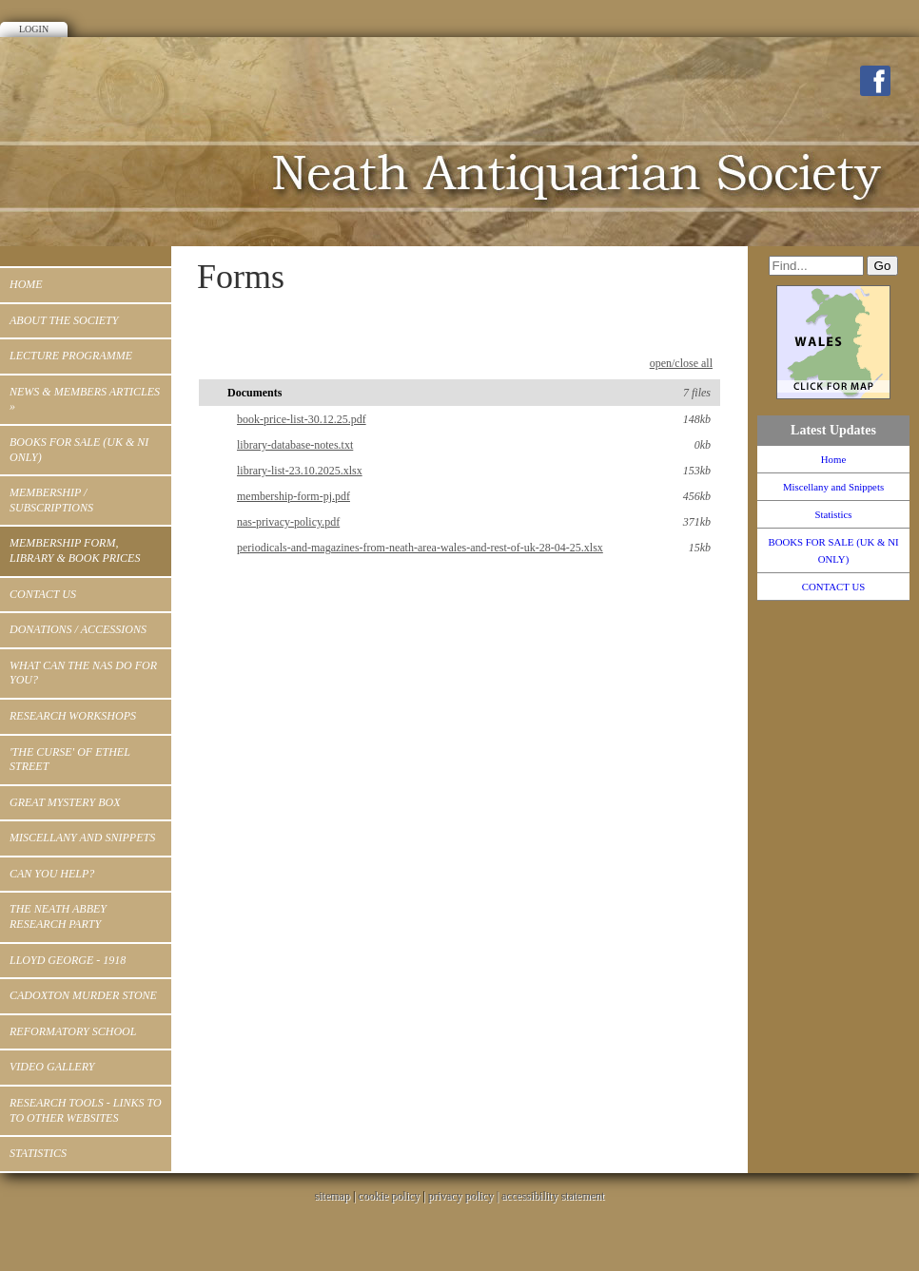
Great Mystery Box (65, 802)
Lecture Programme (71, 355)
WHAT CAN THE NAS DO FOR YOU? (83, 673)
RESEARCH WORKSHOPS (73, 715)
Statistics (38, 1153)
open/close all (681, 363)
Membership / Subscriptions (51, 500)
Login (34, 29)
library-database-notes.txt (474, 444)
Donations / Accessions (78, 629)
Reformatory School (73, 1031)
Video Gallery (52, 1066)
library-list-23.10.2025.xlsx (474, 470)
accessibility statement (552, 1196)
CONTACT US (43, 594)
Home (26, 284)
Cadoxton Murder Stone (83, 995)
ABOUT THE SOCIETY (64, 320)
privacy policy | (464, 1196)
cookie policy (389, 1196)
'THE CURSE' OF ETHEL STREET (70, 759)
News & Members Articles (85, 399)
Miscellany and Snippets (82, 837)
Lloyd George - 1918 (68, 960)
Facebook (875, 81)
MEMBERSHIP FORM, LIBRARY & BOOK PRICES (75, 550)
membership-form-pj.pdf (474, 496)
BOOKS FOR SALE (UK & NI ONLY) (79, 449)
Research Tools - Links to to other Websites (86, 1110)
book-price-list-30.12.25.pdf (474, 419)
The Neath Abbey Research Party (58, 916)
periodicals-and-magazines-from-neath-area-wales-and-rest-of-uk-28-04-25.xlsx (474, 547)
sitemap (332, 1196)
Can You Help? (52, 873)
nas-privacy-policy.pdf (474, 521)
